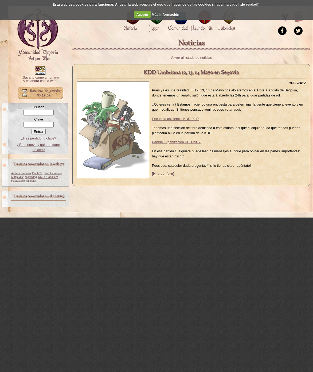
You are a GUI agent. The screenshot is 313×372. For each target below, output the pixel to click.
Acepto (142, 15)
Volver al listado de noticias (191, 58)
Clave (38, 119)
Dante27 (37, 173)
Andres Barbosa (21, 173)
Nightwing (31, 177)
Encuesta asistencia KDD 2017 (175, 119)
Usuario (38, 107)
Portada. (37, 35)
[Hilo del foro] (163, 174)
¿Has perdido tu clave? (38, 138)
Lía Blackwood (53, 173)
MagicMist (17, 177)
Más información (165, 15)
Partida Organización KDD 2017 (176, 142)
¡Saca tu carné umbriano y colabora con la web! (40, 79)
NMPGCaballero (48, 177)
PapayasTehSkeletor (23, 180)
